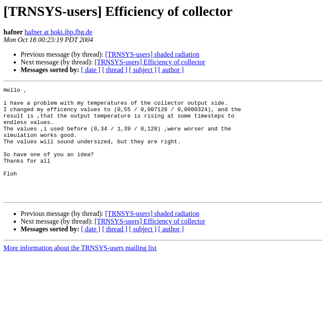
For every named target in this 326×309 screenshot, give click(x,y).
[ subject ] (143, 69)
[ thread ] (114, 69)
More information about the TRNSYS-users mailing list (80, 269)
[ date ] (90, 69)
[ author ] (171, 69)
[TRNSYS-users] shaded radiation (152, 54)
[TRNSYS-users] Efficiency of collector (149, 62)
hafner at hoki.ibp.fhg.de (58, 32)
